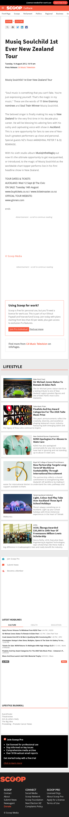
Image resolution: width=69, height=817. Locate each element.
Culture (19, 21)
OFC (60, 637)
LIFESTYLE (12, 366)
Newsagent (9, 803)
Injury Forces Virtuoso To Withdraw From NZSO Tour (21, 630)
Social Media (31, 793)
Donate (7, 806)
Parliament (27, 13)
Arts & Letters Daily (10, 719)
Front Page (6, 13)
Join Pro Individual (19, 329)
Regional (49, 13)
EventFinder (7, 714)
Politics (39, 13)
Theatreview (7, 716)
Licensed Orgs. (54, 793)
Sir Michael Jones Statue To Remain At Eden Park (20, 634)
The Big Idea (7, 721)
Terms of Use (53, 803)
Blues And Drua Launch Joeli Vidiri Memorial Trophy (21, 656)
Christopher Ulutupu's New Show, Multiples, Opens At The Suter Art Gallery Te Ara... (33, 640)
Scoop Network (32, 797)
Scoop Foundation (34, 800)
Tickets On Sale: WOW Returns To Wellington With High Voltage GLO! (28, 646)
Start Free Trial (60, 2)
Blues (51, 656)
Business (59, 13)
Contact (8, 793)
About (7, 797)
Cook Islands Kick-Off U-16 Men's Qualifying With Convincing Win (26, 637)
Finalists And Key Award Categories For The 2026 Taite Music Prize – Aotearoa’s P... (33, 651)
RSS (5, 662)
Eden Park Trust (52, 634)
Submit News (10, 800)
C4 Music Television (26, 67)
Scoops (17, 13)
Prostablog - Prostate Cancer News (17, 724)
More (64, 662)
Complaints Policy (34, 806)
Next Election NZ (33, 803)
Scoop (8, 21)
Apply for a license (56, 800)
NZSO (51, 630)
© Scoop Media (11, 813)
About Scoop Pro (55, 797)
